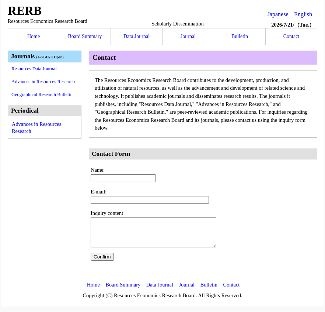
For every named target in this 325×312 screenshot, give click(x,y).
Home (33, 36)
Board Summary (85, 36)
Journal (188, 36)
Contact (291, 36)
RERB (25, 10)
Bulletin (239, 36)
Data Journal (136, 36)
